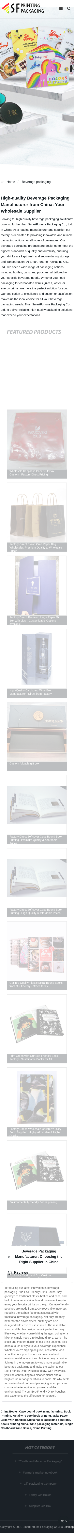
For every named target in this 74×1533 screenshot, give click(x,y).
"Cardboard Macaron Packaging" (40, 1461)
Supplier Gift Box (40, 1506)
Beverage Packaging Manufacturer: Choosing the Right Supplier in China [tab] (35, 1256)
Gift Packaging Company (40, 1483)
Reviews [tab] (18, 1272)
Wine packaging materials (46, 1424)
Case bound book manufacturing (40, 1411)
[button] (61, 9)
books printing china (14, 1424)
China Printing (42, 1428)
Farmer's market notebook (40, 1472)
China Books (9, 1411)
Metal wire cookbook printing (32, 1415)
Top (64, 1521)
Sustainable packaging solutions (48, 1419)
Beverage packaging (36, 182)
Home (11, 182)
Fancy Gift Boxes (40, 1494)
